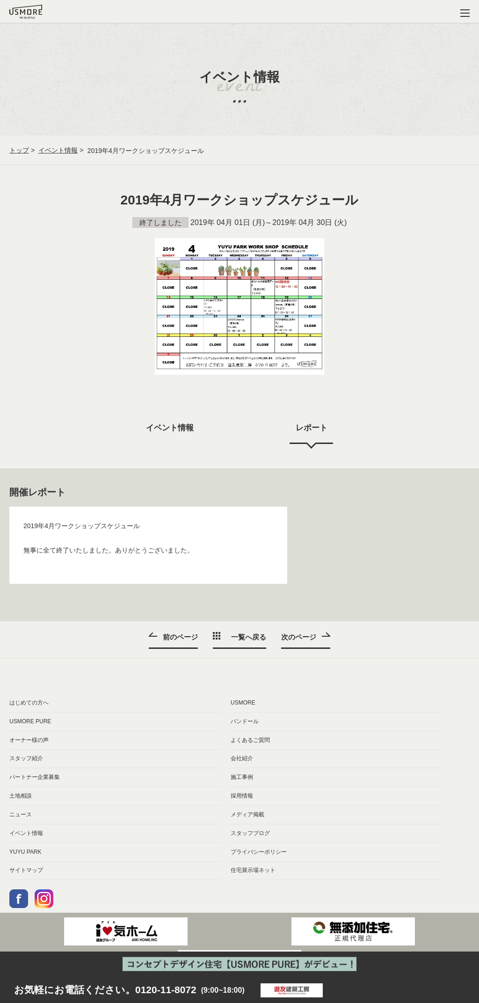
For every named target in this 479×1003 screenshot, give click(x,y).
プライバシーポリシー (259, 853)
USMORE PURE (30, 721)
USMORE (243, 702)
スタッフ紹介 (26, 759)
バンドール (245, 721)
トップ (19, 150)
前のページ (179, 636)
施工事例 (242, 778)
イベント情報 (58, 150)
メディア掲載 (247, 815)
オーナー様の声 (29, 740)
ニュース (20, 815)
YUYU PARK (25, 853)
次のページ (300, 636)
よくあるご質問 (250, 740)
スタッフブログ (250, 834)
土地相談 (20, 796)
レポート (312, 428)
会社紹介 (242, 759)
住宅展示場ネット (253, 872)
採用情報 (242, 796)
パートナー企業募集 (34, 778)
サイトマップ (26, 872)
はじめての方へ (29, 702)
